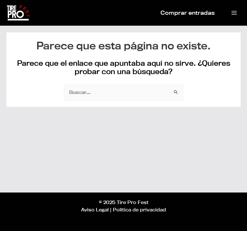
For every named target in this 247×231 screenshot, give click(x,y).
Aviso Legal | (96, 210)
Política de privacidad (139, 210)
